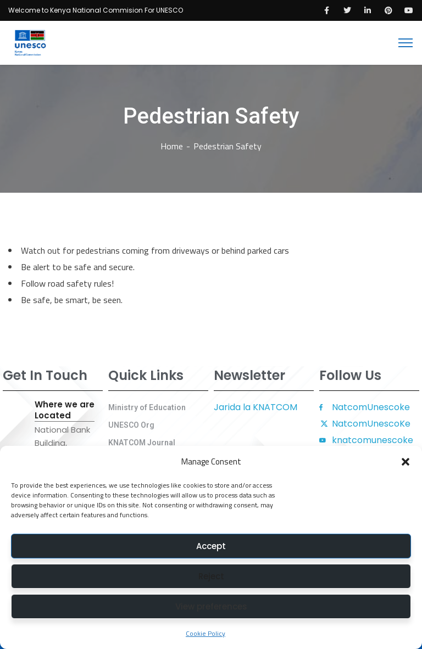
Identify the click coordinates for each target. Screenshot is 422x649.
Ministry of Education (147, 407)
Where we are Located (65, 410)
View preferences (211, 606)
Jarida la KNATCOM (255, 407)
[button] (405, 461)
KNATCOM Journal (141, 442)
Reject (211, 576)
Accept (211, 546)
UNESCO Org (131, 425)
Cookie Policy (205, 633)
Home (171, 146)
